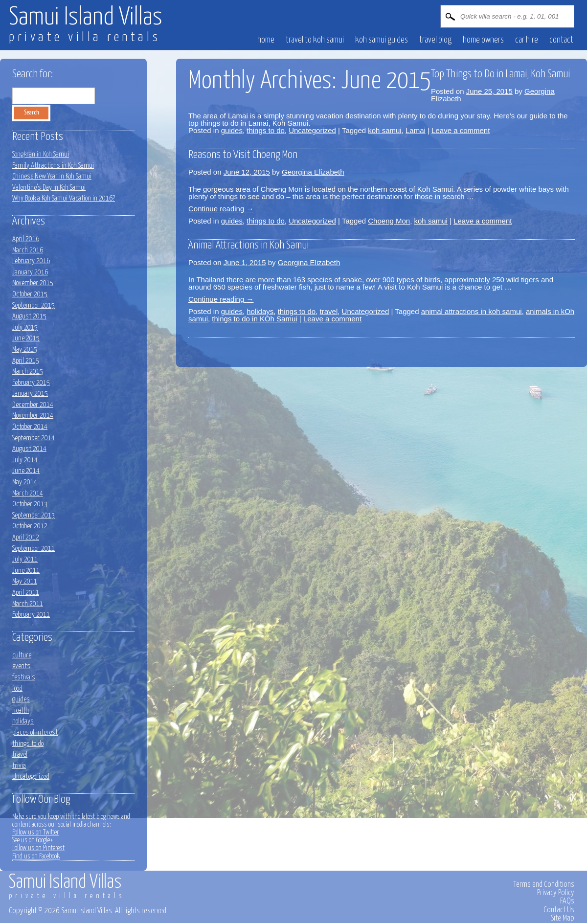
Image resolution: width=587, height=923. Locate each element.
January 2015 (30, 393)
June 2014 (26, 470)
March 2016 (27, 250)
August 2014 (29, 448)
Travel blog (435, 40)
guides (232, 130)
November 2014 (32, 415)
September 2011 (33, 548)
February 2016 (31, 261)
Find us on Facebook (36, 856)
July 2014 (25, 460)
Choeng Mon (389, 221)
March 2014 (27, 493)
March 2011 (27, 604)
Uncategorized (312, 130)
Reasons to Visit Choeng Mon (242, 154)
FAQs (567, 901)
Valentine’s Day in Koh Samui (49, 187)
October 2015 (29, 294)
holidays (260, 311)
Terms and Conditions (543, 884)
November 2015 (32, 283)
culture (21, 655)
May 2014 (24, 482)
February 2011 (31, 614)
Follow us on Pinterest (38, 848)
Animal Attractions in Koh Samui (248, 245)
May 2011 (24, 581)
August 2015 (29, 316)
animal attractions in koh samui (471, 311)
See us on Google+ (32, 840)
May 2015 (24, 349)
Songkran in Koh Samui (40, 154)
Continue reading (220, 208)
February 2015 (31, 382)
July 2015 (25, 327)
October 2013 (29, 504)
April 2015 (25, 360)
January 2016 (30, 272)
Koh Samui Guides (381, 40)
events (21, 666)
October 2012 (29, 526)
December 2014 (32, 404)
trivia (19, 765)
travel (329, 311)
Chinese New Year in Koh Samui (51, 176)
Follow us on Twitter (35, 832)
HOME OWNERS (483, 40)
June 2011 (26, 570)
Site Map (562, 918)
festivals (23, 677)
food (17, 688)
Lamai (416, 130)
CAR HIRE (526, 40)
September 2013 (33, 515)
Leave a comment (460, 130)
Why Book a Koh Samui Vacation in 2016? (63, 198)
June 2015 (26, 338)
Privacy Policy (555, 893)
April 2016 (25, 239)
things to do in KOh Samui (254, 319)
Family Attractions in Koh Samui (53, 165)
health (20, 710)
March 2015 (27, 371)
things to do (266, 130)
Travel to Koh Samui (315, 40)
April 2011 (25, 592)
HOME (265, 40)
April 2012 (25, 537)
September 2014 (33, 438)
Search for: (32, 74)
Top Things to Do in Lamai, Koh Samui (500, 74)
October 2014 (29, 426)
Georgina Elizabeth (313, 172)
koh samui (384, 130)
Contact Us (558, 910)
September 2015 (33, 305)
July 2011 (25, 559)
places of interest (35, 732)
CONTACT (561, 40)
